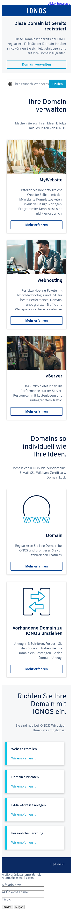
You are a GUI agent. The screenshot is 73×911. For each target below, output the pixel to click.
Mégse (19, 907)
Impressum (58, 863)
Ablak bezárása (59, 3)
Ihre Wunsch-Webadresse (31, 84)
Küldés (7, 907)
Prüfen (57, 84)
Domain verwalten (36, 64)
